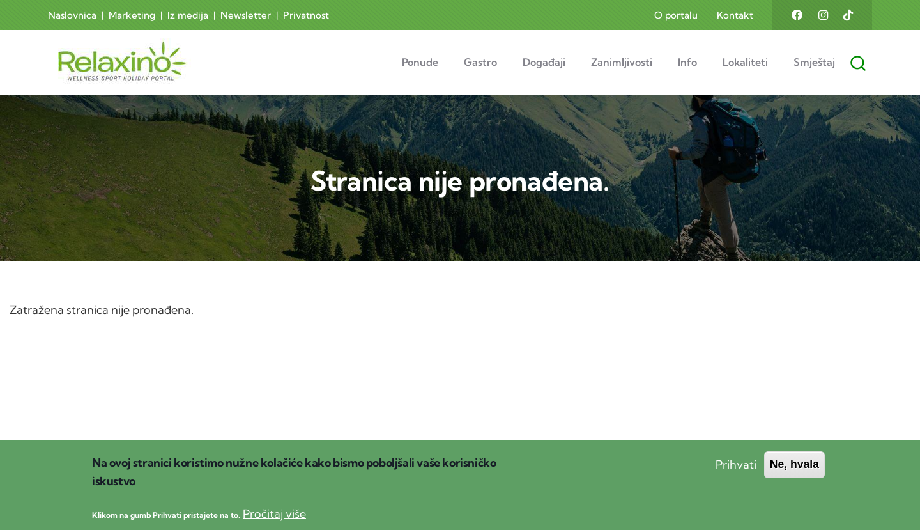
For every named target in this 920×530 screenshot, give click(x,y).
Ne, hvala (794, 477)
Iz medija (187, 15)
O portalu (676, 15)
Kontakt (735, 15)
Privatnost (306, 15)
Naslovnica (72, 15)
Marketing (132, 15)
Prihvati (736, 478)
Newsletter (245, 15)
